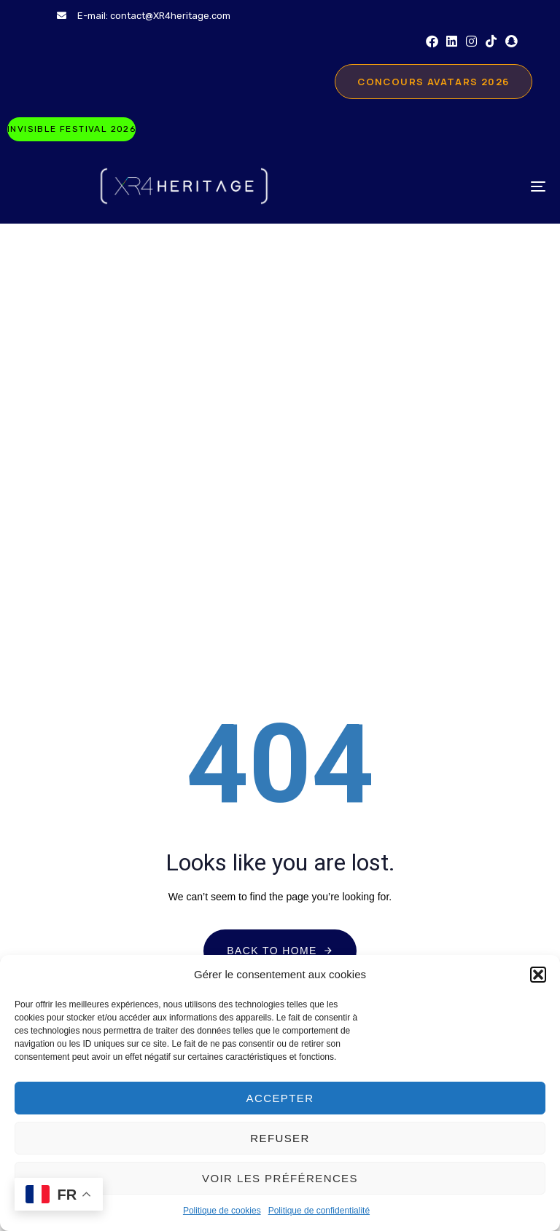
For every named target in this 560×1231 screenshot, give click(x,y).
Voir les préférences (280, 1178)
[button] (538, 974)
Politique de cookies (222, 1211)
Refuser (279, 1138)
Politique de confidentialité (319, 1211)
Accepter (280, 1098)
